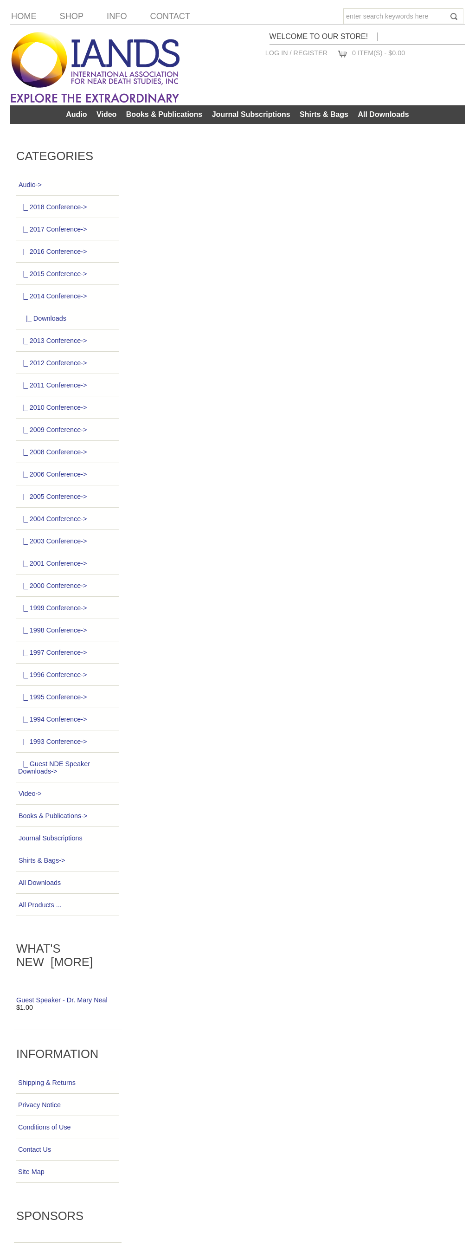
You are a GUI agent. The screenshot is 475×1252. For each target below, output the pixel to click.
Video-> (30, 793)
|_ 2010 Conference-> (52, 407)
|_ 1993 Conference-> (52, 741)
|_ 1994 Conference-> (52, 719)
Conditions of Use (44, 1127)
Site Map (31, 1171)
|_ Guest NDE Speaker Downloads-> (54, 767)
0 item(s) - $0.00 (378, 53)
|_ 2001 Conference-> (52, 563)
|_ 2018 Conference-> (52, 207)
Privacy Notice (39, 1105)
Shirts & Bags (324, 114)
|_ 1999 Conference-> (52, 608)
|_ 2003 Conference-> (52, 541)
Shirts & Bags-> (41, 860)
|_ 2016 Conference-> (52, 251)
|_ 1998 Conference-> (52, 630)
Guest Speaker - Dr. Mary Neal (62, 1000)
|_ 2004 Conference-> (52, 519)
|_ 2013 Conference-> (52, 340)
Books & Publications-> (52, 816)
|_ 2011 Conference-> (52, 385)
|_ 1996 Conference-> (52, 674)
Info (117, 16)
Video (106, 114)
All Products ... (40, 905)
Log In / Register (296, 53)
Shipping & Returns (47, 1082)
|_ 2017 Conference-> (52, 229)
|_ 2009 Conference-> (52, 429)
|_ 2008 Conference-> (52, 452)
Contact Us (34, 1149)
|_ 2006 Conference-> (52, 474)
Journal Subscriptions (251, 114)
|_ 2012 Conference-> (52, 363)
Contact (170, 16)
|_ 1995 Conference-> (52, 697)
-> (30, 184)
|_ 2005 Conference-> (52, 496)
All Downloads (383, 114)
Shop (72, 16)
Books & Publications (164, 114)
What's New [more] (54, 955)
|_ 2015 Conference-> (52, 274)
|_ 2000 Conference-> (52, 585)
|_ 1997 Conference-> (52, 652)
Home (24, 16)
